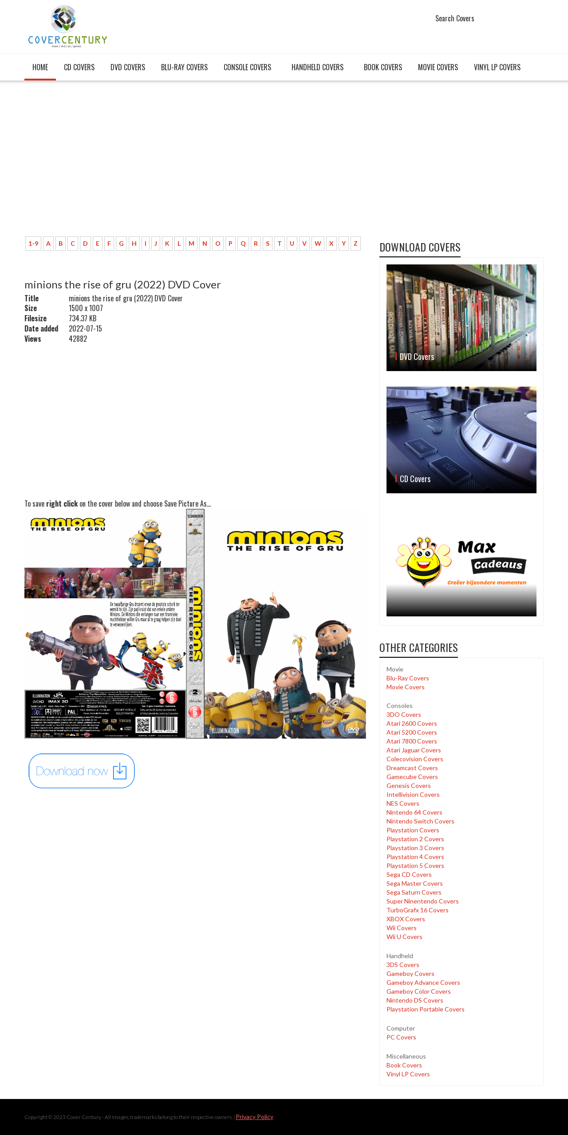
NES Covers (403, 803)
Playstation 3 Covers (415, 847)
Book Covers (383, 67)
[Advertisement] (195, 163)
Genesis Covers (409, 785)
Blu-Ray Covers (184, 67)
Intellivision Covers (413, 794)
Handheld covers (317, 67)
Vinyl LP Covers (497, 67)
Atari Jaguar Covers (414, 750)
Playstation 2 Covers (415, 839)
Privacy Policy (254, 1116)
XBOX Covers (406, 919)
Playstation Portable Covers (426, 1009)
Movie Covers (438, 67)
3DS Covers (403, 964)
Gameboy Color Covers (419, 991)
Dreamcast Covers (412, 767)
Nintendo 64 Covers (414, 812)
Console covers (247, 67)
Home (40, 67)
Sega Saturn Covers (414, 892)
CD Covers (79, 67)
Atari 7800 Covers (412, 741)
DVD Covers (127, 67)
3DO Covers (404, 714)
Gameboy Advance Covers (423, 982)
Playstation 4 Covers (415, 856)
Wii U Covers (404, 936)
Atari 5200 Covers (412, 732)
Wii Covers (402, 927)
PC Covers (401, 1037)
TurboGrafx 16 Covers (418, 910)
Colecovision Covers (415, 759)
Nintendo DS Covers (415, 1000)
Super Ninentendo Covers (423, 901)
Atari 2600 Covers (412, 723)
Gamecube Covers (412, 776)
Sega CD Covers (409, 874)
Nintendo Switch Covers (420, 821)
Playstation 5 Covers (415, 865)
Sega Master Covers (415, 883)
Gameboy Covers (410, 973)
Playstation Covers (413, 830)
